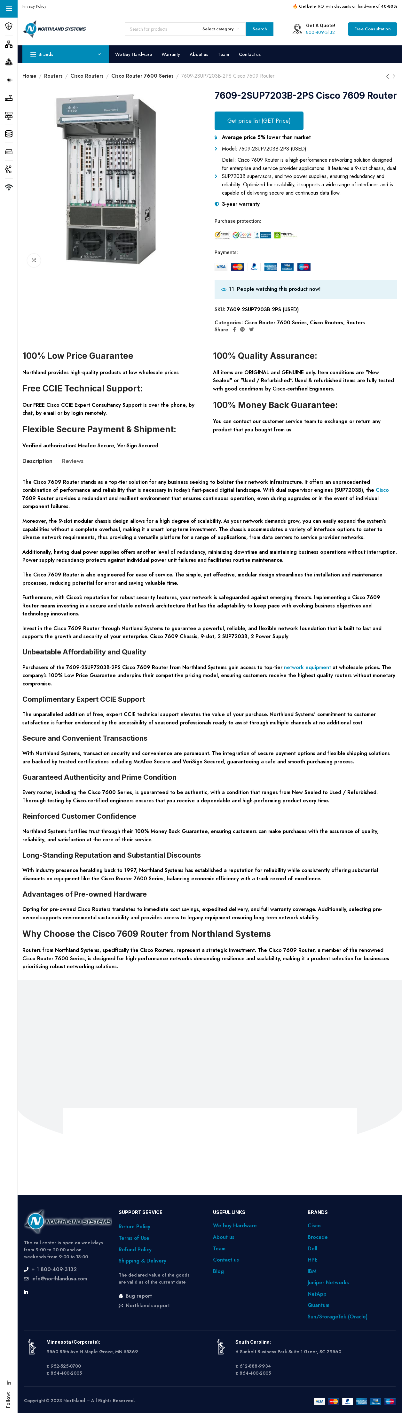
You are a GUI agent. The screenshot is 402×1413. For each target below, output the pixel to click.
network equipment (307, 667)
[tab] (37, 461)
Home (29, 76)
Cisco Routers (87, 76)
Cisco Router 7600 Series (142, 76)
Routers (53, 76)
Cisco (382, 490)
